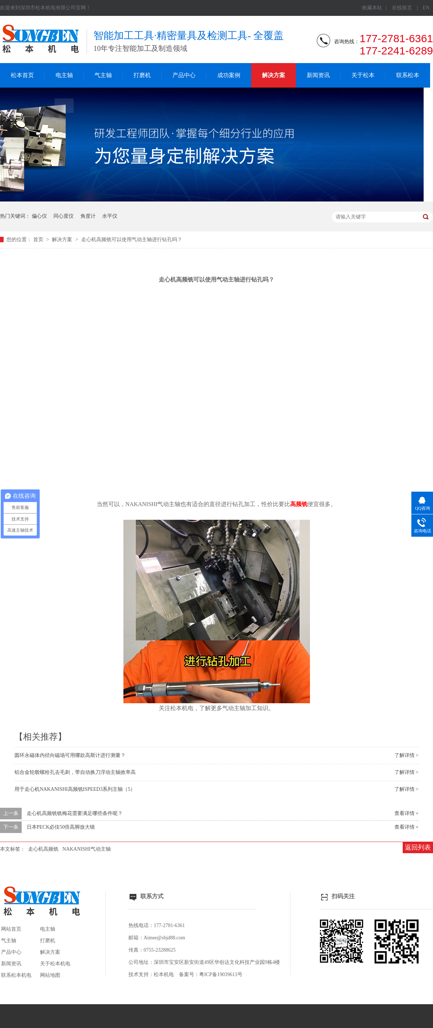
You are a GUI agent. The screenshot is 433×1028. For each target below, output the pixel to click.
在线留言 (402, 7)
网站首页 (11, 929)
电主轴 (64, 75)
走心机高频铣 (43, 849)
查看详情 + (406, 813)
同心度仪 (63, 216)
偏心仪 (39, 216)
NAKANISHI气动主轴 (86, 849)
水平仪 (109, 216)
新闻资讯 (318, 75)
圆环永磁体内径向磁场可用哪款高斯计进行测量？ (70, 755)
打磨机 (142, 75)
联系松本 (407, 75)
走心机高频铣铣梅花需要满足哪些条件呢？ (75, 813)
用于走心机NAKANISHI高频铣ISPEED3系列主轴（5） (74, 789)
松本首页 (22, 75)
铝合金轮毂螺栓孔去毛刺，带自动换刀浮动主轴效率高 (75, 772)
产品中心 (184, 75)
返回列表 (418, 847)
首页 (39, 239)
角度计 (88, 216)
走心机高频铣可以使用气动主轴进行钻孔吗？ (131, 239)
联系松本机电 (16, 975)
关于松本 (363, 75)
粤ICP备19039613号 (220, 974)
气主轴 (103, 75)
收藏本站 (372, 7)
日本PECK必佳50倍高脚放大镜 (61, 827)
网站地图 (50, 975)
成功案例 (228, 75)
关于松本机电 (55, 963)
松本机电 (164, 974)
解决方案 (273, 75)
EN (426, 7)
